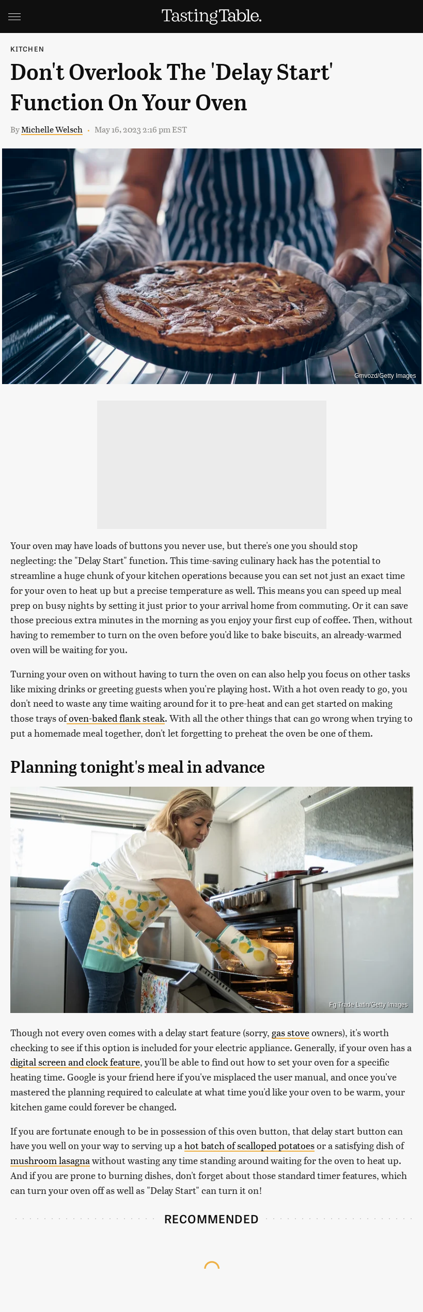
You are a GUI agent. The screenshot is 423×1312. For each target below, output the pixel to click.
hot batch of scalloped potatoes (249, 1145)
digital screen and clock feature (75, 1061)
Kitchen (27, 48)
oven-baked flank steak (116, 717)
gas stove (290, 1032)
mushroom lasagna (50, 1160)
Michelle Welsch (52, 129)
